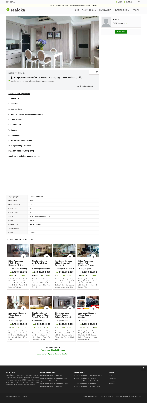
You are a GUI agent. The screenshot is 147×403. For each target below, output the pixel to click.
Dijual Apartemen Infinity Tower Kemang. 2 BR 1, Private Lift (16, 264)
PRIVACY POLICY (107, 396)
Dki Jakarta (74, 5)
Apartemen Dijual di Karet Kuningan (53, 378)
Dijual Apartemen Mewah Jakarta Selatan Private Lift (63, 315)
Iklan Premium (121, 10)
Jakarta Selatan (84, 5)
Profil (136, 10)
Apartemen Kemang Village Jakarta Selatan (17, 315)
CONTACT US (136, 396)
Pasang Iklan (89, 10)
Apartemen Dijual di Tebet (50, 381)
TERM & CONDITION (90, 396)
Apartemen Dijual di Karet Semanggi (54, 383)
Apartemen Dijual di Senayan (51, 375)
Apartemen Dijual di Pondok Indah (87, 386)
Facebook (112, 381)
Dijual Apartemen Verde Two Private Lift (39, 263)
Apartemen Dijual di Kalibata (85, 383)
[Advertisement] (53, 174)
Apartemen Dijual (62, 5)
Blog (110, 375)
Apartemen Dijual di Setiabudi (51, 386)
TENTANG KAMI (122, 396)
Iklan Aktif (105, 10)
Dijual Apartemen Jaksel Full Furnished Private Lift (86, 264)
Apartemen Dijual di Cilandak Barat (87, 381)
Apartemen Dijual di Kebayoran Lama (88, 375)
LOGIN (120, 2)
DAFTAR (129, 2)
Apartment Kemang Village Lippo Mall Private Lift (63, 263)
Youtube (111, 383)
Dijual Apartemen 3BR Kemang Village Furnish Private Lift (40, 315)
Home (52, 5)
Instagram (112, 378)
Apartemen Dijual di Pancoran (85, 378)
